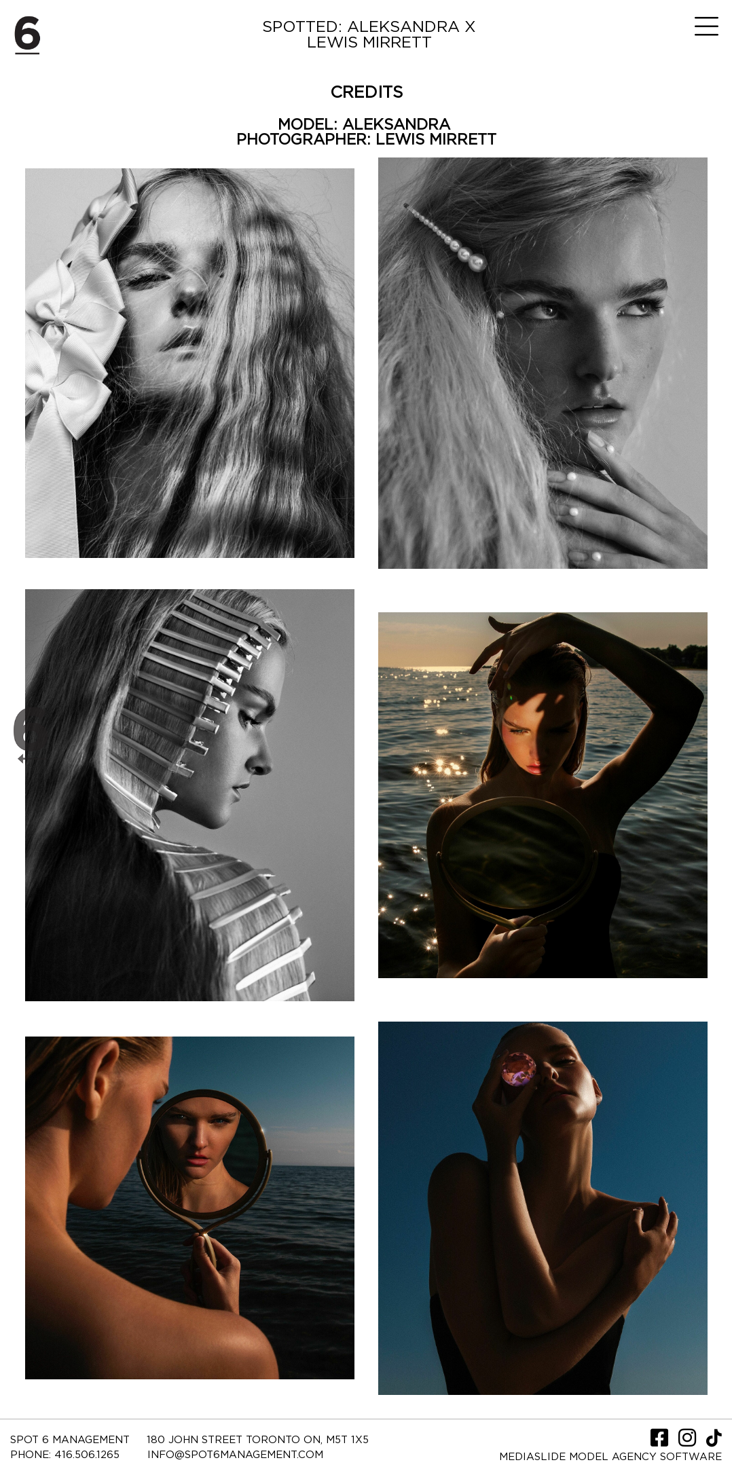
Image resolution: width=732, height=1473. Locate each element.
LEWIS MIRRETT (436, 139)
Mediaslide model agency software (610, 1457)
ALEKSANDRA (398, 124)
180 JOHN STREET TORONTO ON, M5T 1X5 (258, 1440)
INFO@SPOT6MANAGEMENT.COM (235, 1455)
